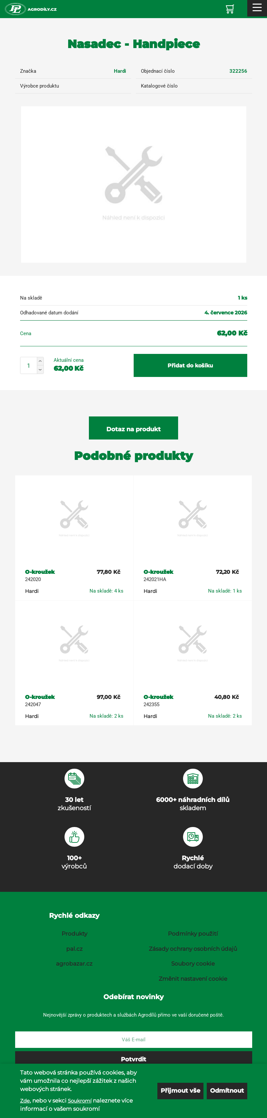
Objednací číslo (158, 71)
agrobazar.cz (74, 963)
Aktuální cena (69, 360)
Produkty (74, 933)
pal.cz (74, 948)
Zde (25, 1106)
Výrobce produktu (39, 86)
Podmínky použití (193, 933)
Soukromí (80, 1106)
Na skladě (31, 298)
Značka (28, 71)
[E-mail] (133, 1039)
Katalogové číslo (159, 86)
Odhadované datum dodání (49, 313)
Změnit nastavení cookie (193, 978)
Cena (25, 333)
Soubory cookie (193, 963)
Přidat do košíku (190, 365)
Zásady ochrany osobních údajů (193, 948)
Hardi (120, 71)
